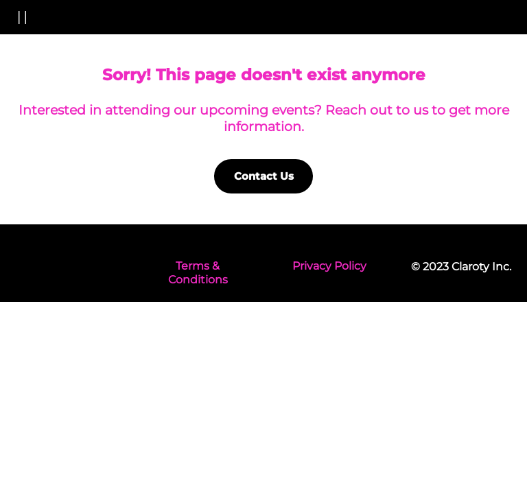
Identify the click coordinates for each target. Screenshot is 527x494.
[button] (19, 17)
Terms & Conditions (198, 273)
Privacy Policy (329, 265)
